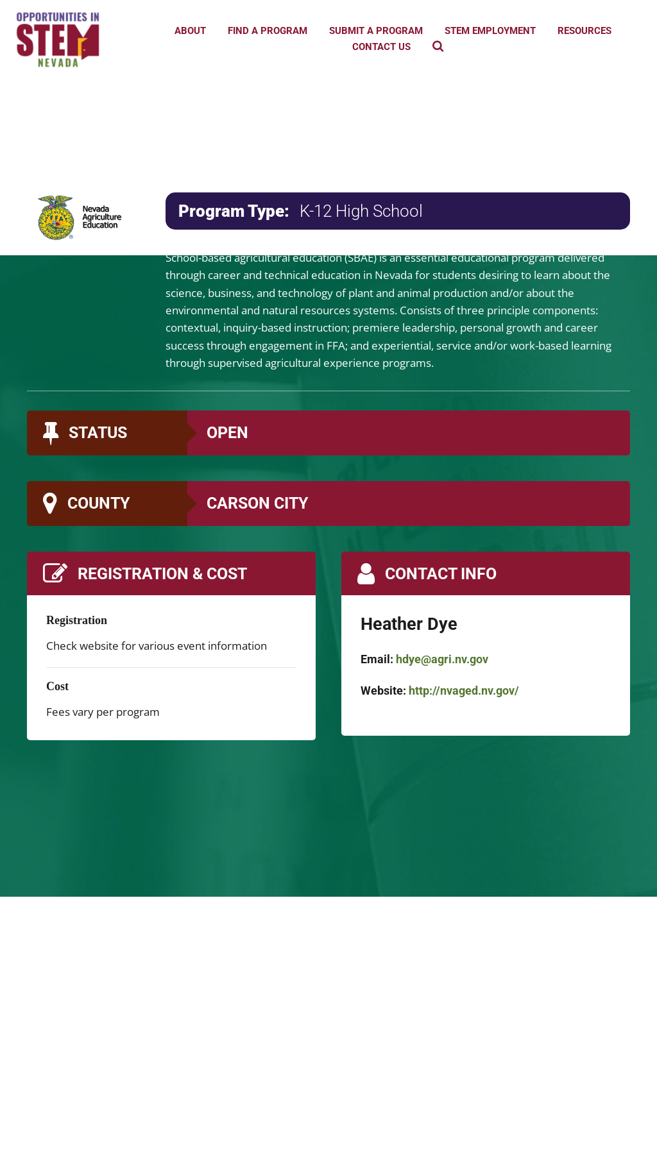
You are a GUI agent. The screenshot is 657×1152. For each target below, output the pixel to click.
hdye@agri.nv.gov (442, 659)
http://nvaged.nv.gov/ (464, 690)
